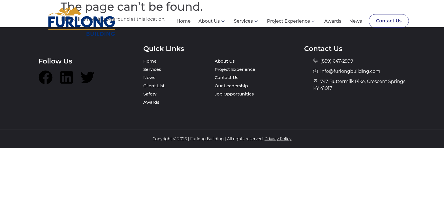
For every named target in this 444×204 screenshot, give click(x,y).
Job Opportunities (234, 94)
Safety (150, 94)
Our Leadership (231, 85)
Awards (332, 21)
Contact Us (388, 21)
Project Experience (291, 21)
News (355, 21)
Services (245, 21)
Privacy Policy (277, 138)
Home (183, 21)
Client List (154, 85)
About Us (211, 21)
